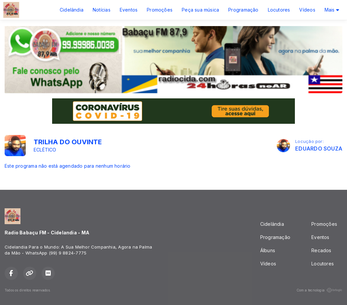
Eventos (129, 10)
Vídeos (307, 10)
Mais (332, 10)
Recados (321, 250)
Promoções (160, 10)
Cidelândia (71, 10)
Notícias (101, 10)
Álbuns (267, 250)
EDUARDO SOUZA (318, 149)
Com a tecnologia (319, 290)
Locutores (279, 10)
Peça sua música (200, 10)
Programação (243, 10)
